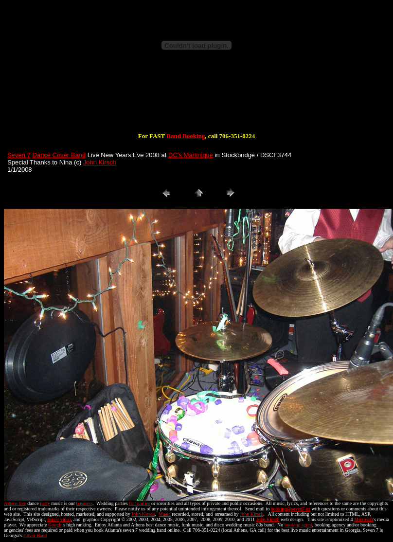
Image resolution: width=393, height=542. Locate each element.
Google (55, 524)
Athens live (15, 503)
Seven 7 (19, 155)
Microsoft (363, 519)
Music (165, 514)
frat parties (139, 503)
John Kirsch (99, 162)
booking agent (298, 524)
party (45, 503)
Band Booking (185, 136)
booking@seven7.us (290, 508)
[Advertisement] (196, 101)
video (65, 519)
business (84, 503)
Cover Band (35, 535)
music (53, 519)
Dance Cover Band (59, 155)
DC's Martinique (190, 155)
